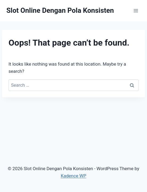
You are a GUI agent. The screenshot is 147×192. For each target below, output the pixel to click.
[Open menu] (136, 10)
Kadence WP (73, 175)
